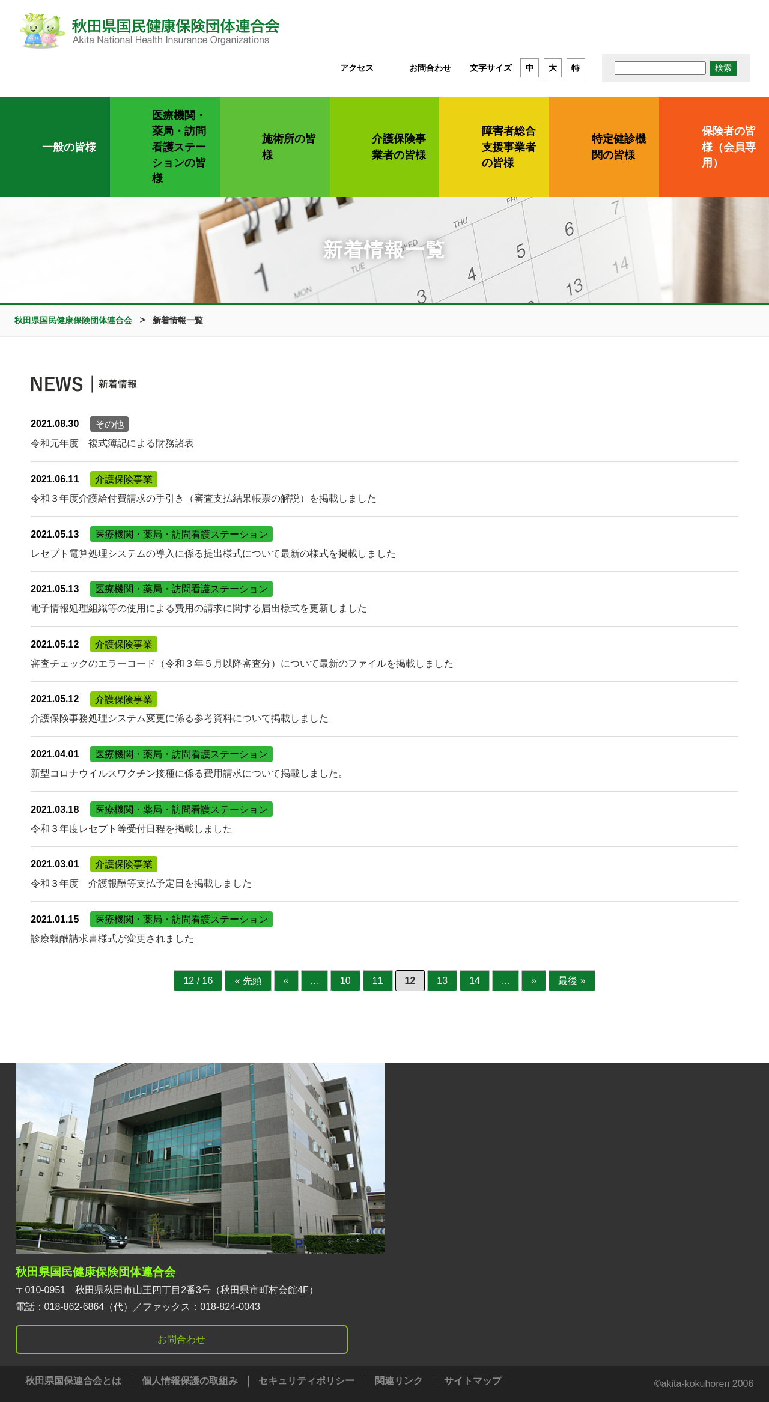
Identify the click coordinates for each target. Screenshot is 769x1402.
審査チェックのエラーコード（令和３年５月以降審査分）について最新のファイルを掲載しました (242, 663)
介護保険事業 (124, 479)
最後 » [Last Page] (571, 981)
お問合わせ (430, 68)
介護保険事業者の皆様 (399, 146)
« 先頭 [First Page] (247, 981)
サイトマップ (473, 1381)
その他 (109, 424)
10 (345, 981)
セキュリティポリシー (306, 1381)
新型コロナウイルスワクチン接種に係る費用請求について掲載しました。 (189, 773)
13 (442, 981)
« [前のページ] (286, 981)
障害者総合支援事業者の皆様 (509, 147)
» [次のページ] (533, 981)
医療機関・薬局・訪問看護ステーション (181, 534)
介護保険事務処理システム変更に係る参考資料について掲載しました (180, 718)
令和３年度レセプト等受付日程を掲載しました (132, 829)
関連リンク (399, 1381)
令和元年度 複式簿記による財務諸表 (112, 443)
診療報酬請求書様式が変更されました (112, 938)
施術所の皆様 (289, 146)
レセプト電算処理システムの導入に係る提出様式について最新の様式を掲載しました (213, 553)
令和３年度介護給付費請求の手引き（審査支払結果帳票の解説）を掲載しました (204, 498)
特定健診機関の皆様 (619, 146)
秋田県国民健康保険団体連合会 (95, 1272)
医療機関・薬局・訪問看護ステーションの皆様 (179, 147)
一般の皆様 (69, 147)
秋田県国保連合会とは (73, 1381)
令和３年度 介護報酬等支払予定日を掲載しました (141, 883)
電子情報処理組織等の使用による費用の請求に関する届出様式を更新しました (199, 608)
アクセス (357, 68)
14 (474, 981)
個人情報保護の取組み (190, 1381)
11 (377, 981)
